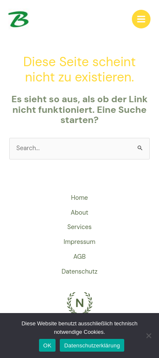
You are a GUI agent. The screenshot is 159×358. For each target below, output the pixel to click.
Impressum (79, 242)
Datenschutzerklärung (92, 345)
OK (47, 345)
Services (79, 227)
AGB (79, 257)
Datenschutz (79, 272)
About (80, 213)
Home (79, 198)
